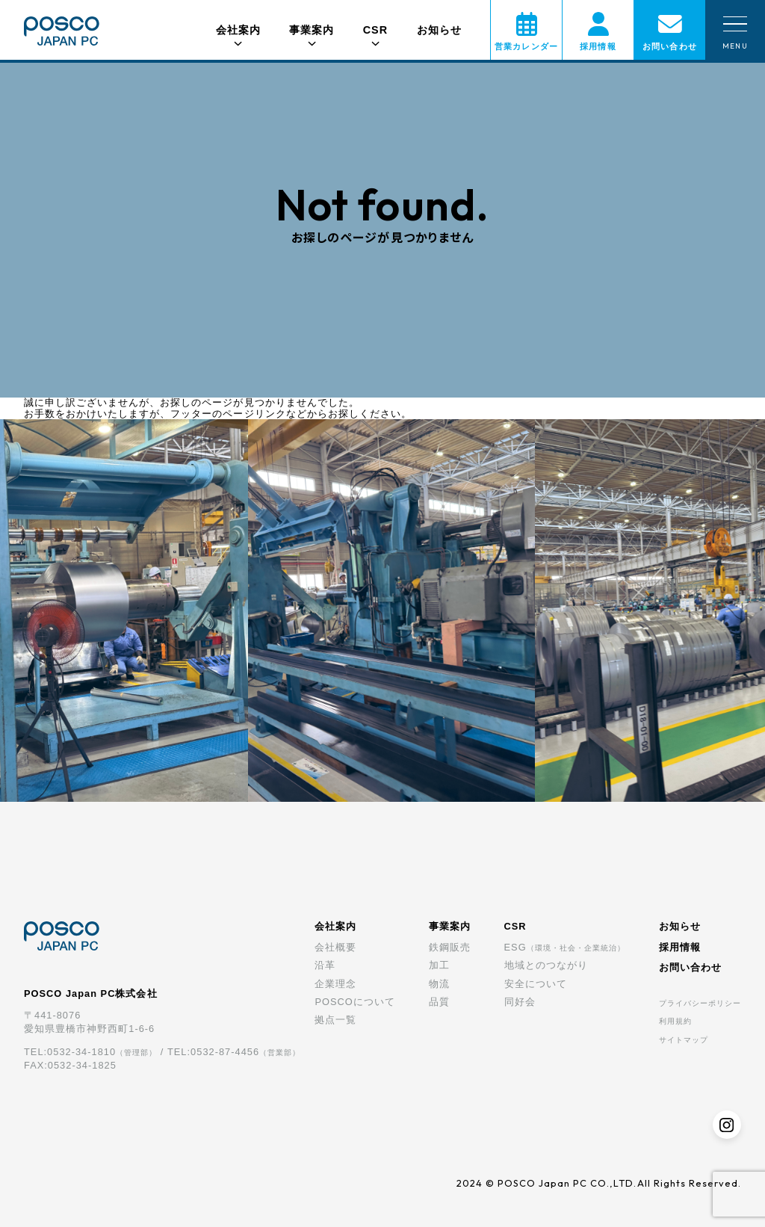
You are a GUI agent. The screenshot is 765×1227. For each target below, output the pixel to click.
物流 (439, 983)
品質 (439, 1001)
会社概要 (335, 947)
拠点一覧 (335, 1019)
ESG (564, 947)
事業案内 (450, 926)
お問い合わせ (690, 967)
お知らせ (439, 30)
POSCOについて (354, 1001)
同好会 (520, 1001)
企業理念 (335, 983)
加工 (439, 965)
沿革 (325, 965)
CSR (515, 926)
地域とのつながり (546, 965)
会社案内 (335, 926)
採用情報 (680, 947)
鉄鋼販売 (450, 947)
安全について (535, 983)
